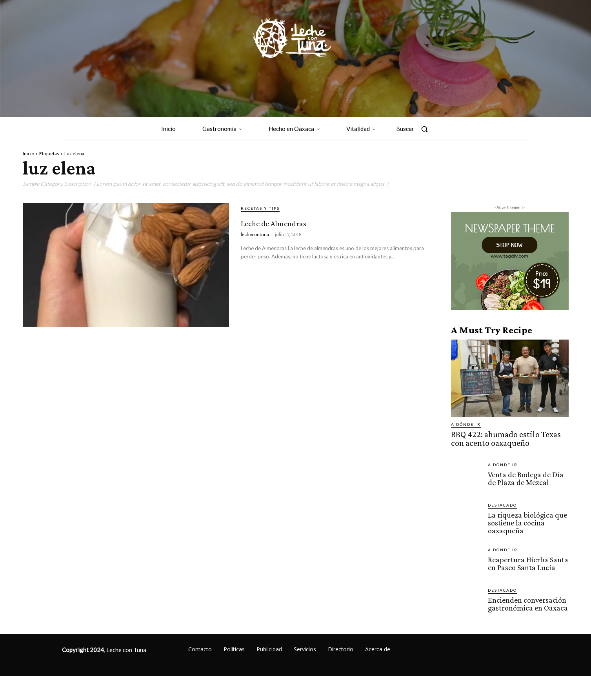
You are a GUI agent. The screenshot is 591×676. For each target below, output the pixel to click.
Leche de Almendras (303, 221)
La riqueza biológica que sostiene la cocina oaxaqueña (525, 519)
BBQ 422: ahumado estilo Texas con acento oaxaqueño (505, 437)
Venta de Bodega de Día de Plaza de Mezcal (524, 475)
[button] (416, 129)
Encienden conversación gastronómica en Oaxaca (526, 600)
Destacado (502, 502)
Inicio (28, 153)
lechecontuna (255, 234)
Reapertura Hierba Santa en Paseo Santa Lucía (526, 559)
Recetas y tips (260, 208)
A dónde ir (466, 424)
